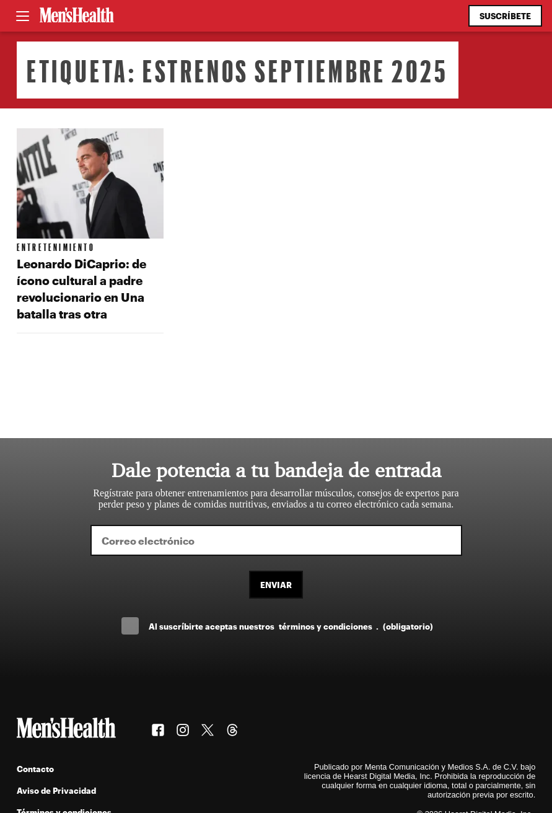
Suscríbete (505, 15)
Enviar (276, 584)
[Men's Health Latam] (77, 16)
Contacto (35, 768)
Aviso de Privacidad (56, 790)
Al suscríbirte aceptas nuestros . (290, 626)
